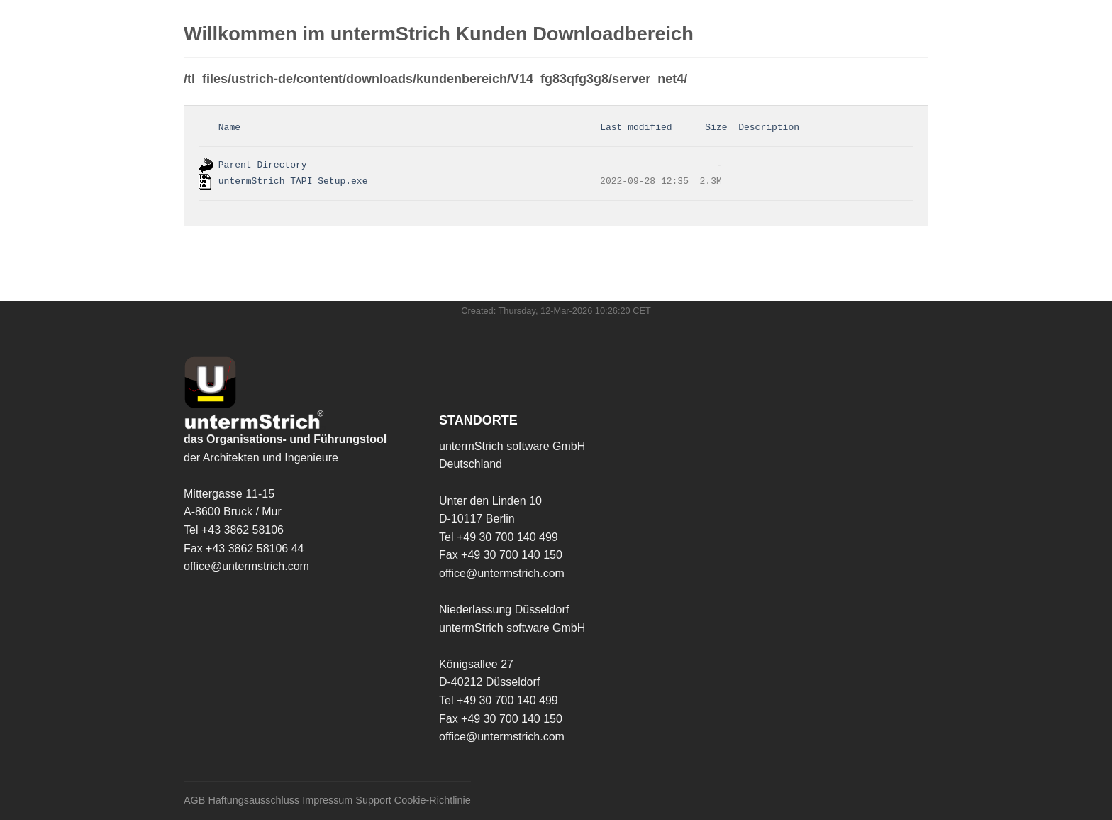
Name (229, 127)
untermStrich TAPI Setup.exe (293, 181)
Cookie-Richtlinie (432, 801)
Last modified (636, 127)
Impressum (327, 801)
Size (716, 127)
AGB (194, 801)
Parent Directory (262, 165)
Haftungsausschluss (253, 801)
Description (768, 127)
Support (373, 801)
